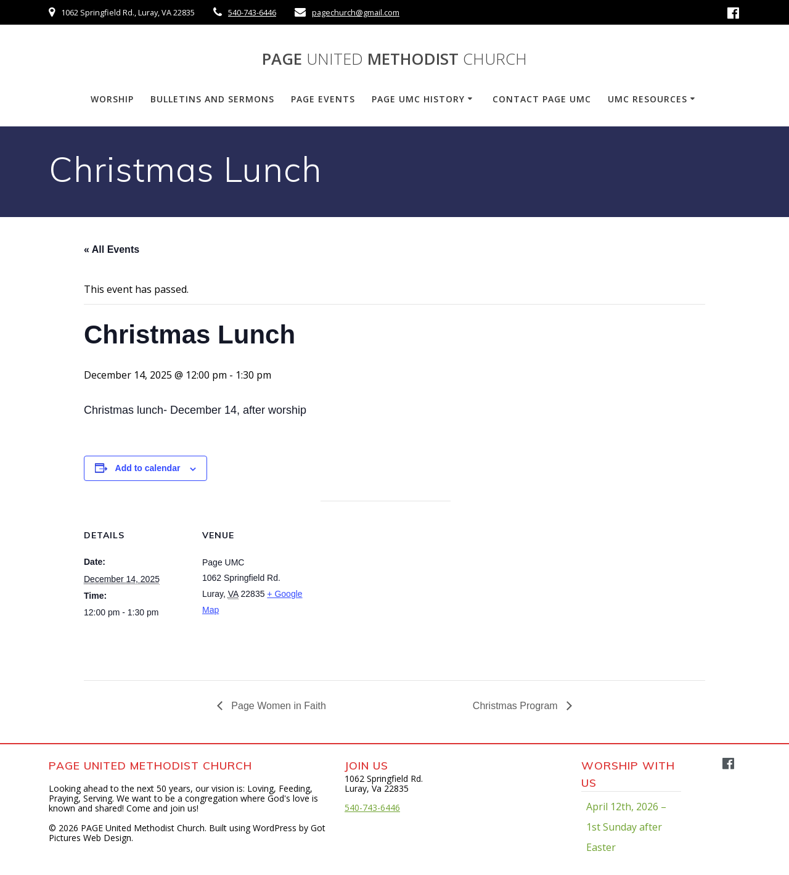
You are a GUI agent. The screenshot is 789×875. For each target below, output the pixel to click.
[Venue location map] (386, 586)
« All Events (111, 249)
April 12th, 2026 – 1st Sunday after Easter (626, 827)
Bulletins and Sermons (212, 99)
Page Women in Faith (277, 705)
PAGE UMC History (418, 99)
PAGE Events (323, 99)
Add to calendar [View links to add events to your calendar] (148, 468)
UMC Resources (647, 99)
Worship (112, 99)
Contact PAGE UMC (542, 99)
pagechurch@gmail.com (355, 12)
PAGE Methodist (394, 59)
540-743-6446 (252, 12)
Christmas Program (516, 705)
